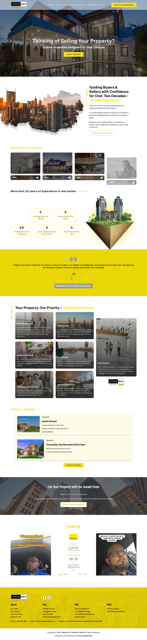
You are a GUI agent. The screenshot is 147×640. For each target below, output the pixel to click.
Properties (66, 5)
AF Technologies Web (83, 636)
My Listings (74, 5)
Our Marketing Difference (84, 614)
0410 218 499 (21, 621)
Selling (58, 5)
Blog (80, 5)
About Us (52, 5)
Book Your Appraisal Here (124, 5)
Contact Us (100, 5)
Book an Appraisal (73, 54)
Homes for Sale (49, 609)
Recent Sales (80, 617)
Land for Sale (48, 614)
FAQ (85, 5)
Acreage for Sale (49, 611)
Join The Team (16, 614)
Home (45, 5)
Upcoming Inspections (51, 617)
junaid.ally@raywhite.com (45, 621)
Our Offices (15, 611)
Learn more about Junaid (111, 133)
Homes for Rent (113, 609)
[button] (71, 288)
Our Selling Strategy (82, 611)
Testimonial (92, 5)
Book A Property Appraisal (73, 514)
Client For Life (16, 617)
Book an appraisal (82, 609)
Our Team (14, 609)
